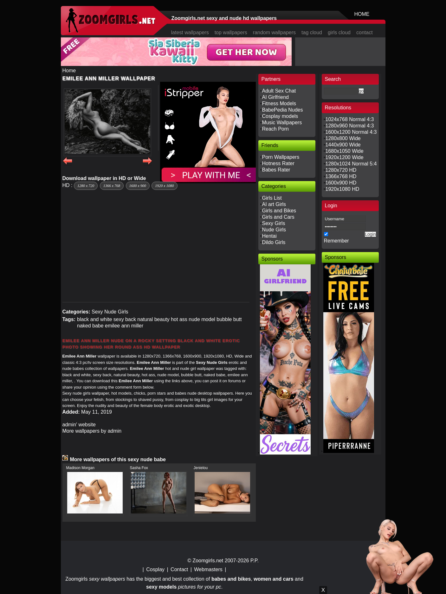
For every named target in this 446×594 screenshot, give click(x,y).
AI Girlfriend (275, 97)
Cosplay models (280, 116)
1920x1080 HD (342, 189)
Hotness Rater (278, 163)
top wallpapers (231, 32)
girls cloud (339, 32)
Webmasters (208, 569)
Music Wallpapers (282, 122)
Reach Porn (275, 129)
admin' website (79, 424)
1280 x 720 (85, 186)
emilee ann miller (124, 325)
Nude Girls (274, 229)
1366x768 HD (341, 176)
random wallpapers (274, 32)
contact (364, 32)
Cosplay (155, 569)
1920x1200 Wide (345, 157)
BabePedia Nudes (282, 110)
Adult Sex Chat (279, 91)
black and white (94, 319)
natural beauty (153, 319)
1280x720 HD (341, 170)
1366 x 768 (111, 186)
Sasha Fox (139, 468)
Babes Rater (276, 169)
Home (69, 70)
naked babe (90, 325)
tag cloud (311, 32)
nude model (202, 319)
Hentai (269, 236)
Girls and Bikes (279, 210)
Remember (336, 240)
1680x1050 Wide (345, 151)
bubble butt (229, 319)
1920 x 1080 (164, 186)
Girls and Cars (278, 217)
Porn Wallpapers (281, 157)
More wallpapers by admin (92, 431)
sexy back (124, 319)
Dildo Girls (274, 242)
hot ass (179, 319)
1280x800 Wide (343, 138)
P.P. (254, 560)
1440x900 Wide (343, 144)
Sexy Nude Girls (110, 311)
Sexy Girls (273, 223)
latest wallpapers (190, 32)
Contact (179, 569)
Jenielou (201, 468)
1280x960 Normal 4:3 (350, 125)
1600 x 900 (137, 186)
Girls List (272, 198)
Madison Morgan (80, 468)
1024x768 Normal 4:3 (350, 119)
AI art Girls (274, 204)
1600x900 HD (341, 182)
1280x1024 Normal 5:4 (351, 163)
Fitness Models (279, 103)
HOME (362, 14)
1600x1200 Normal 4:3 (351, 132)
